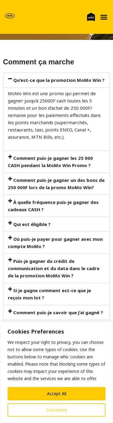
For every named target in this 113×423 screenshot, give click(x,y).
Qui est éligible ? (32, 224)
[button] (103, 17)
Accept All (56, 393)
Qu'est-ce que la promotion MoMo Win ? (59, 80)
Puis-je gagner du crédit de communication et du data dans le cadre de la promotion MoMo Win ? (53, 268)
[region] (56, 372)
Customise (56, 410)
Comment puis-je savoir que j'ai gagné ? (58, 312)
